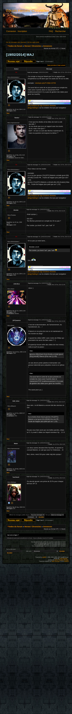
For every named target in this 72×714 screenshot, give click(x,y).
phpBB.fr (66, 561)
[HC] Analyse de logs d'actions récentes (42, 105)
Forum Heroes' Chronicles (27, 11)
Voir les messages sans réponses (16, 42)
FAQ (51, 31)
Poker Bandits (63, 558)
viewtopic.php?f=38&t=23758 (45, 83)
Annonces (47, 46)
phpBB (44, 557)
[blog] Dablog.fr (33, 108)
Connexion (11, 31)
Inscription (22, 31)
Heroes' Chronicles (32, 46)
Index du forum (15, 46)
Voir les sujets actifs (33, 42)
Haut (8, 113)
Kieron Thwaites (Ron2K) (61, 560)
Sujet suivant (61, 65)
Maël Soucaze (56, 561)
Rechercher (60, 31)
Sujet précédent (52, 65)
